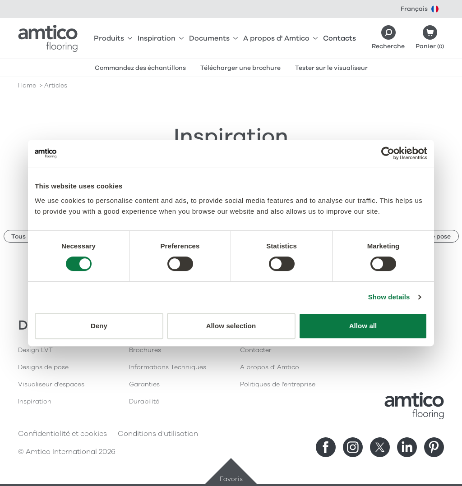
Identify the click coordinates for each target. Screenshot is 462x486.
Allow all (363, 326)
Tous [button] (18, 236)
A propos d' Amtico (280, 38)
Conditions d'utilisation (158, 434)
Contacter (256, 350)
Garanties (144, 384)
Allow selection (231, 326)
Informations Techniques (167, 367)
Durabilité (144, 401)
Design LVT (35, 350)
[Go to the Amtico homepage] (48, 38)
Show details (389, 297)
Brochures (145, 350)
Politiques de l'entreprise (277, 384)
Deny (99, 326)
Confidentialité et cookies (62, 434)
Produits (113, 38)
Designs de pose (43, 367)
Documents (213, 38)
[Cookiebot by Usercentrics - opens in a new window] (387, 153)
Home (27, 85)
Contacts (339, 38)
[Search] (388, 38)
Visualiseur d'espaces (51, 384)
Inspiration (161, 38)
